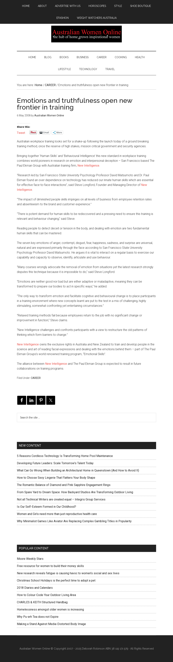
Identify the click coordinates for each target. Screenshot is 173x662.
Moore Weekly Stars (30, 558)
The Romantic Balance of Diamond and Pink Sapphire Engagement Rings (63, 485)
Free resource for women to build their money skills (50, 566)
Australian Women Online (86, 34)
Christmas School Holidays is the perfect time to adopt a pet (56, 580)
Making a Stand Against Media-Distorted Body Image (51, 624)
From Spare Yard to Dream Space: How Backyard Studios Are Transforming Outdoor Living (75, 492)
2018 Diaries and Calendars (35, 587)
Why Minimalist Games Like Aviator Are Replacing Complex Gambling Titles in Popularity (74, 521)
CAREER (36, 377)
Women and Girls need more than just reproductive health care (57, 514)
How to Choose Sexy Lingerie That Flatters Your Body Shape (56, 477)
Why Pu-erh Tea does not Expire (37, 616)
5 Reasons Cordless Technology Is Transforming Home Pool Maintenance (65, 456)
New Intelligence (88, 165)
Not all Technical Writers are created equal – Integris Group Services (61, 499)
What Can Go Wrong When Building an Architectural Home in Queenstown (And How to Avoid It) (78, 470)
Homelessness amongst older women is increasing (50, 609)
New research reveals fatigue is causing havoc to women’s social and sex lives (68, 573)
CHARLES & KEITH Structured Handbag (42, 602)
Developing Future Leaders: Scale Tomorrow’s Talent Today (55, 463)
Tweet (21, 132)
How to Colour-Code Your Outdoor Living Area (46, 595)
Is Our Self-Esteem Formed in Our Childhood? (46, 506)
